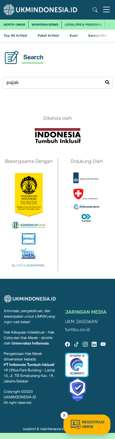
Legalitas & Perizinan (83, 24)
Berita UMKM (14, 24)
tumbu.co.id (77, 329)
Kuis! (74, 35)
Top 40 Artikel (15, 35)
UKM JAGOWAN (81, 321)
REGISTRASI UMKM (87, 424)
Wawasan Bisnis (45, 24)
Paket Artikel (48, 35)
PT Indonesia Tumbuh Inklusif (29, 364)
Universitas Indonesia (30, 343)
